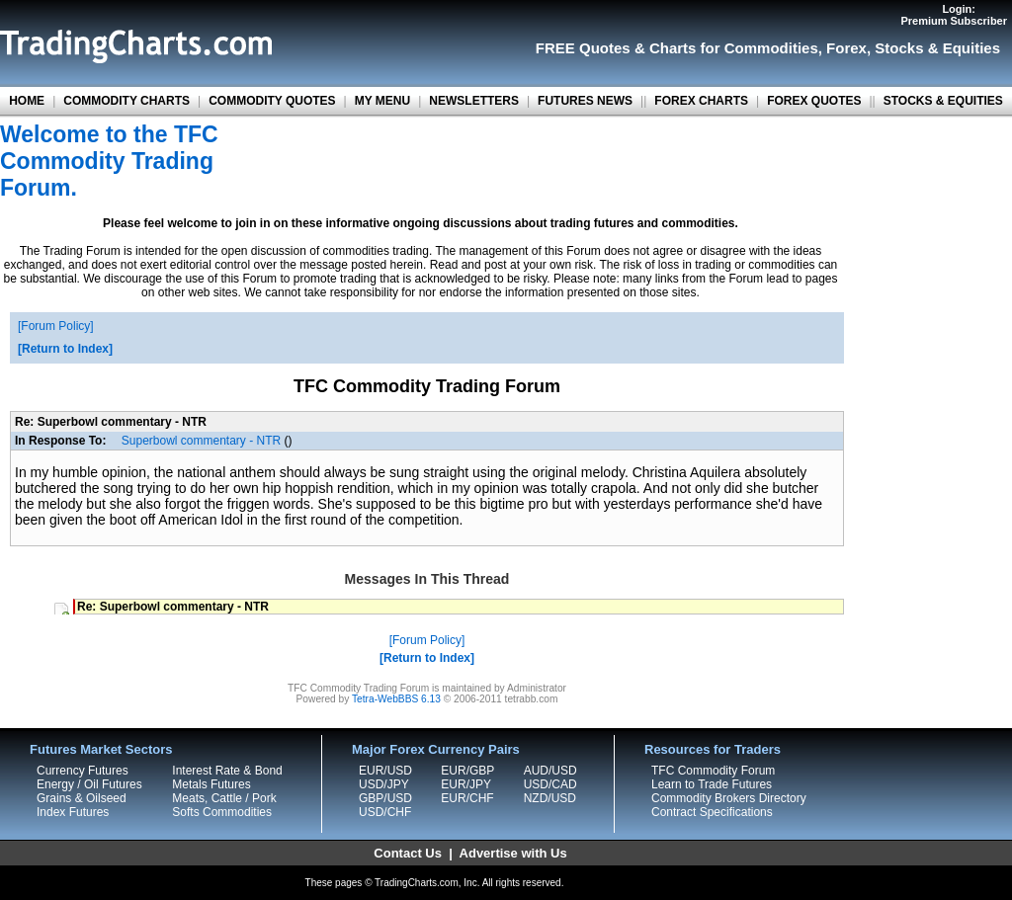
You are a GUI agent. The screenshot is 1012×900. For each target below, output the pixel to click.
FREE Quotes (583, 48)
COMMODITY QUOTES (272, 101)
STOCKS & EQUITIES (943, 101)
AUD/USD (550, 770)
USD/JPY (384, 784)
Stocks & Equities (937, 48)
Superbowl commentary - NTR (201, 441)
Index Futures (73, 812)
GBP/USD (385, 798)
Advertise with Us (513, 853)
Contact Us (408, 853)
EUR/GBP (467, 770)
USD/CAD (550, 784)
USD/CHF (385, 812)
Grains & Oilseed (81, 798)
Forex (846, 48)
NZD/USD (550, 798)
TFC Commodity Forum (713, 770)
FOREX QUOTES (814, 101)
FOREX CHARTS (701, 101)
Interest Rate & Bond (227, 770)
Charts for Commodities (733, 48)
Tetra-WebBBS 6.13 (396, 699)
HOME (26, 101)
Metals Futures (211, 784)
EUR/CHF (467, 798)
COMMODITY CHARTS (126, 101)
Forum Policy (55, 326)
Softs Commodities (222, 812)
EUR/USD (385, 770)
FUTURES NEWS (585, 101)
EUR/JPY (466, 784)
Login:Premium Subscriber (953, 15)
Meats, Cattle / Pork (224, 798)
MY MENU (382, 101)
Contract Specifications (712, 812)
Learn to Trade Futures (711, 784)
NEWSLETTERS (474, 101)
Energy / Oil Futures (89, 784)
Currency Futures (82, 770)
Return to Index (65, 349)
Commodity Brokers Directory (728, 798)
